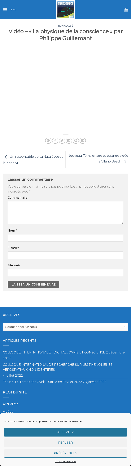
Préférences (65, 453)
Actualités (10, 404)
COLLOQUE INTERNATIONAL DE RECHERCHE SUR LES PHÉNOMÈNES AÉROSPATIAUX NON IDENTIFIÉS (57, 367)
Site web (14, 265)
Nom (12, 230)
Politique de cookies (65, 461)
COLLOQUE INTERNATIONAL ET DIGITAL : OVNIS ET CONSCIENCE (54, 352)
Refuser (65, 442)
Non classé (65, 25)
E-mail (13, 248)
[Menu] (9, 9)
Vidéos (8, 411)
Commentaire (17, 197)
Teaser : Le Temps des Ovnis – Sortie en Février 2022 (42, 382)
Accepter (65, 432)
